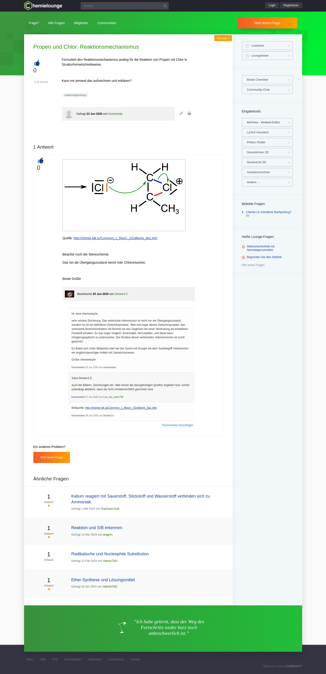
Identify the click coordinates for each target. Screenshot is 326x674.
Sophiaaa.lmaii (110, 508)
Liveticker (258, 45)
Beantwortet (84, 294)
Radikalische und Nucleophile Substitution (110, 554)
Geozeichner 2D (258, 152)
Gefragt (81, 113)
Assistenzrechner (258, 172)
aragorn (107, 534)
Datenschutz (116, 659)
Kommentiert (78, 367)
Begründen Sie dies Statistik (264, 257)
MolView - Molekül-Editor (263, 122)
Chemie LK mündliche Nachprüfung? (268, 212)
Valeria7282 (110, 560)
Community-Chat (258, 89)
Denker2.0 (121, 294)
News (29, 659)
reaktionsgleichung (75, 95)
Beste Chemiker (257, 79)
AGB (43, 659)
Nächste (223, 38)
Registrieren (291, 5)
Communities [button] (106, 23)
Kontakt (135, 659)
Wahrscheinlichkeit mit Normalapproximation (261, 248)
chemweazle (109, 367)
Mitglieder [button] (81, 23)
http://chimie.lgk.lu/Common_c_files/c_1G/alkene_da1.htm (115, 238)
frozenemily (115, 113)
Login (272, 5)
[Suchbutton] (165, 6)
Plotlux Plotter (256, 142)
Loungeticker (260, 55)
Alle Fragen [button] (56, 23)
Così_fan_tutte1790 (113, 397)
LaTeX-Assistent (258, 132)
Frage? (34, 23)
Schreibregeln (73, 659)
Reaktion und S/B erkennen (96, 527)
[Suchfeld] (125, 6)
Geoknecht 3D (256, 162)
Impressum (95, 659)
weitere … (254, 182)
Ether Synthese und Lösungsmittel (103, 580)
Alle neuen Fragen (253, 265)
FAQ (55, 659)
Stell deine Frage (267, 23)
